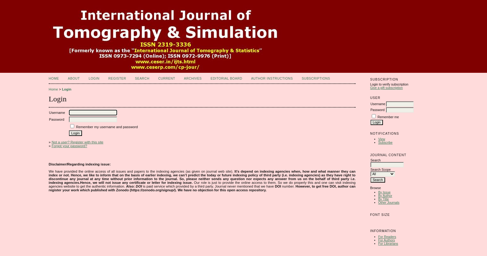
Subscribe (385, 142)
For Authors (386, 240)
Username (378, 104)
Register (117, 78)
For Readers (387, 237)
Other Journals (388, 202)
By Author (385, 196)
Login (94, 78)
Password (378, 110)
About (74, 78)
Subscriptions (316, 78)
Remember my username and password (107, 127)
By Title (383, 199)
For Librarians (388, 243)
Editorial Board (226, 78)
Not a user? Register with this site (77, 142)
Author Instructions (272, 78)
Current (166, 78)
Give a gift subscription (386, 88)
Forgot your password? (69, 146)
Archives (193, 78)
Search (142, 78)
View (381, 139)
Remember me (388, 117)
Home (54, 78)
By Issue (384, 192)
